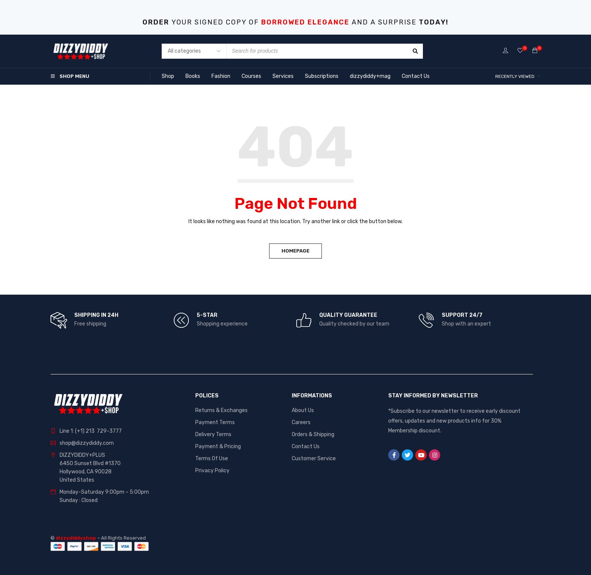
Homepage (295, 251)
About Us (303, 410)
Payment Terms (215, 422)
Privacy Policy (212, 470)
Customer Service (314, 458)
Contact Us (306, 446)
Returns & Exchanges (221, 410)
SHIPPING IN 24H (96, 315)
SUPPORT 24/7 (462, 315)
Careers (301, 422)
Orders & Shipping (313, 434)
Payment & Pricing (218, 446)
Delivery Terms (213, 434)
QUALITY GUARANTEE (348, 315)
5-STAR (207, 315)
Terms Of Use (211, 458)
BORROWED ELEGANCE (305, 22)
